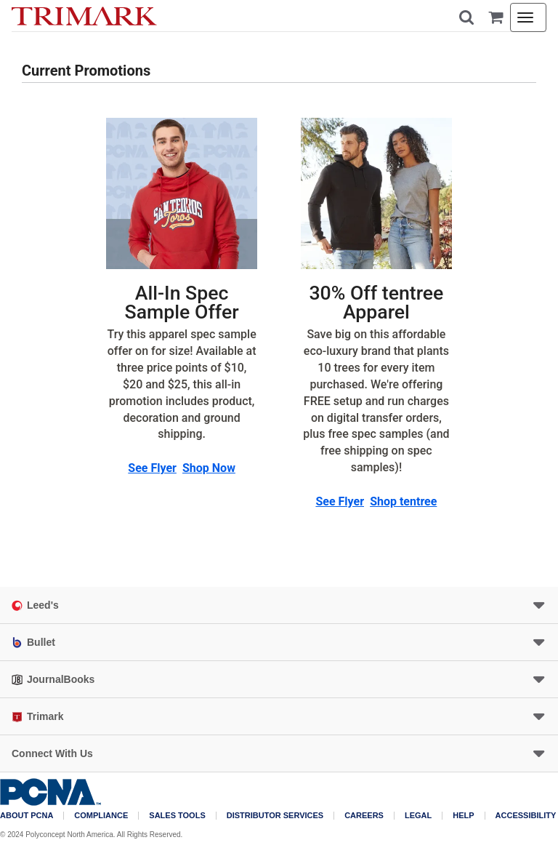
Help (463, 816)
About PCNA (26, 816)
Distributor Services (275, 816)
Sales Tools (177, 816)
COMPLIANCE (101, 816)
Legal (418, 816)
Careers (364, 816)
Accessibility (526, 816)
